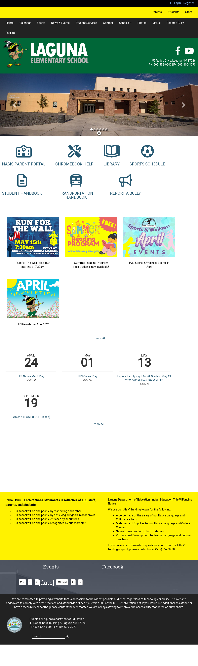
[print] (73, 582)
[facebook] (177, 52)
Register (188, 3)
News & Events (60, 22)
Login (175, 3)
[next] (37, 582)
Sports (41, 22)
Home (10, 22)
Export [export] (62, 582)
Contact (108, 22)
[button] (15, 104)
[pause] (99, 133)
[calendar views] (80, 582)
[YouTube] (189, 52)
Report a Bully (175, 22)
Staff (188, 12)
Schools (125, 22)
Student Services (86, 22)
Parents (157, 12)
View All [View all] (100, 338)
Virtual (156, 22)
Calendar (25, 22)
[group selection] (22, 582)
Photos (142, 22)
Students (173, 12)
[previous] (30, 582)
